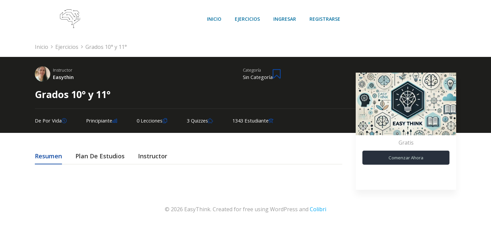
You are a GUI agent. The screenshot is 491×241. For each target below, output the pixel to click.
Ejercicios (247, 19)
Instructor (62, 70)
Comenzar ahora (406, 158)
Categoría (252, 70)
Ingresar (284, 19)
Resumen (48, 156)
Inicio (214, 19)
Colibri (318, 209)
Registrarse (324, 19)
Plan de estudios (100, 156)
